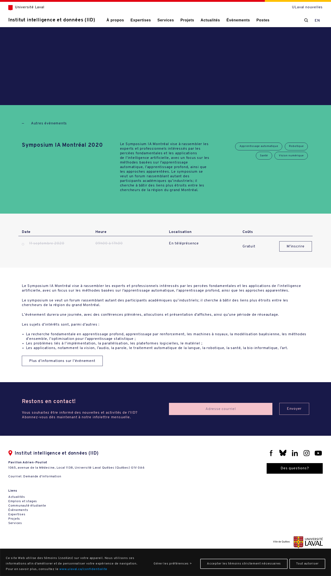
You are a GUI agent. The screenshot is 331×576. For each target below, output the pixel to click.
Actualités (217, 20)
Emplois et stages (29, 502)
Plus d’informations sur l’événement (62, 361)
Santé (263, 156)
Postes (269, 20)
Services (172, 20)
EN (310, 21)
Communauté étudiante (34, 507)
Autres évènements (49, 123)
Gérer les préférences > (173, 563)
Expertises (147, 20)
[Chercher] (299, 20)
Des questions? (288, 468)
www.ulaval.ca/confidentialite (83, 569)
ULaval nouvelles (300, 7)
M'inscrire (296, 246)
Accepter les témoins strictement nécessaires (244, 563)
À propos (122, 20)
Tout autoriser (307, 563)
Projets (194, 20)
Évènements (245, 20)
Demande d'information (49, 477)
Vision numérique (291, 156)
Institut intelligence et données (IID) (58, 20)
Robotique (296, 146)
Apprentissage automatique (258, 146)
